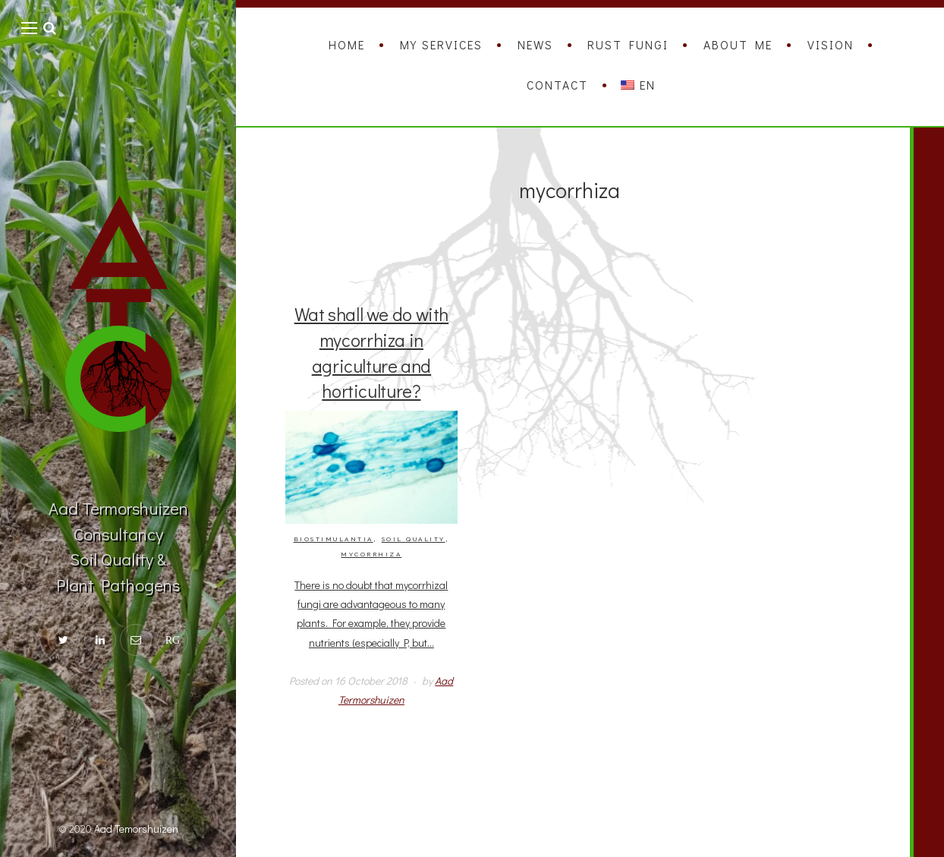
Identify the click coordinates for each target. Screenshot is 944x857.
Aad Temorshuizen (136, 828)
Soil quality (413, 539)
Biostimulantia (333, 539)
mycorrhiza (371, 554)
